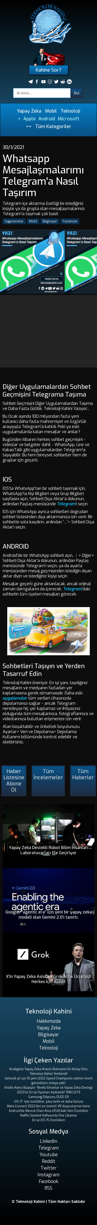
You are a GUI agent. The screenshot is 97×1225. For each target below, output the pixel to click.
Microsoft (68, 119)
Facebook (70, 221)
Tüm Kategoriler (53, 126)
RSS (48, 1188)
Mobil (51, 111)
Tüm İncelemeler (48, 774)
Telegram (66, 504)
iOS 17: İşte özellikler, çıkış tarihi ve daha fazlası (48, 1102)
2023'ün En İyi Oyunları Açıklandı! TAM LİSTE (48, 1092)
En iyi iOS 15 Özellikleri (48, 1120)
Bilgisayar (50, 221)
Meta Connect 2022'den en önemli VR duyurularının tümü (48, 1106)
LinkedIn (48, 1141)
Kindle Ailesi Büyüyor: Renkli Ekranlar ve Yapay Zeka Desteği (48, 1088)
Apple (29, 119)
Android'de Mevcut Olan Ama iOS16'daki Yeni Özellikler (48, 1111)
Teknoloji (70, 111)
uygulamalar (15, 698)
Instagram (48, 1175)
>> (29, 126)
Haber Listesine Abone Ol (13, 780)
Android (46, 119)
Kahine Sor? (48, 70)
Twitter (49, 1168)
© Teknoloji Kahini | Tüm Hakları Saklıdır (48, 1201)
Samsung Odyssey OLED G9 (48, 1097)
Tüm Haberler (83, 774)
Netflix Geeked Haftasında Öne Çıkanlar (48, 1115)
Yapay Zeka (29, 111)
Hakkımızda (49, 1021)
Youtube (49, 1155)
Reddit (48, 1161)
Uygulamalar (14, 221)
